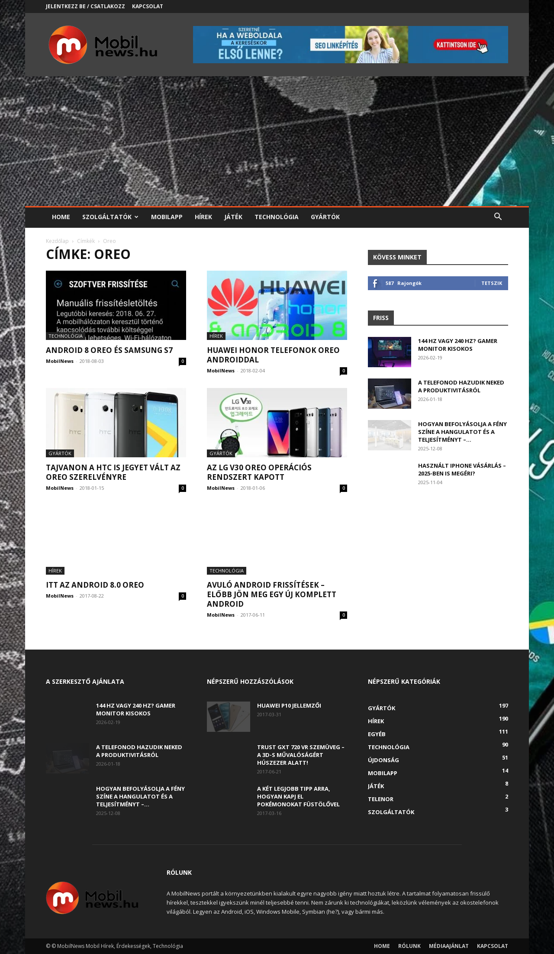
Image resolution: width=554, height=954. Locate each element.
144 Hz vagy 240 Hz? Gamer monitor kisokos (457, 344)
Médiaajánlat (449, 946)
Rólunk (409, 946)
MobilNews (60, 361)
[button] (497, 217)
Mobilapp (167, 217)
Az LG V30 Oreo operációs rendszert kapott (259, 472)
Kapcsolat (147, 6)
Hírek (203, 217)
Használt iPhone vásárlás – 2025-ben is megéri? (462, 469)
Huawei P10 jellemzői (289, 705)
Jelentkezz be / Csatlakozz (85, 6)
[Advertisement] (277, 141)
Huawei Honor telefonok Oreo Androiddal (273, 355)
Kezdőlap (57, 241)
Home (61, 217)
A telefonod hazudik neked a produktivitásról (461, 386)
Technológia (276, 217)
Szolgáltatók (110, 217)
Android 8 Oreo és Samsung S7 (109, 350)
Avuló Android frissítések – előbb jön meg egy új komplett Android (271, 594)
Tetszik (491, 283)
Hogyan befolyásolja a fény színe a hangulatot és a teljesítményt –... (462, 431)
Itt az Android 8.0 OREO (95, 585)
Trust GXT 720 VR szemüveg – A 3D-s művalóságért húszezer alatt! (301, 754)
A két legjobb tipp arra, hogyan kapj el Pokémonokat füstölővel (298, 796)
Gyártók (325, 217)
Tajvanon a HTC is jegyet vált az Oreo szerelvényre (113, 472)
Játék (233, 217)
